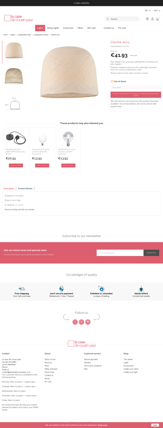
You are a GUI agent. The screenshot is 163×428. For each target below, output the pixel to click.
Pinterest (81, 322)
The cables (128, 359)
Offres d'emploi (51, 369)
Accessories (129, 366)
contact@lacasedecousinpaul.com (16, 372)
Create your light (130, 372)
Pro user (48, 382)
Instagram (88, 322)
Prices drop (49, 372)
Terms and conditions (93, 366)
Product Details (25, 189)
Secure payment (91, 359)
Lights (126, 363)
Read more (102, 425)
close (155, 425)
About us (48, 363)
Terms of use (50, 359)
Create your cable (131, 369)
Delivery (87, 363)
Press (47, 366)
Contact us (49, 375)
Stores (47, 379)
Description (9, 189)
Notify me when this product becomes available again (136, 95)
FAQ (85, 369)
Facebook (75, 322)
